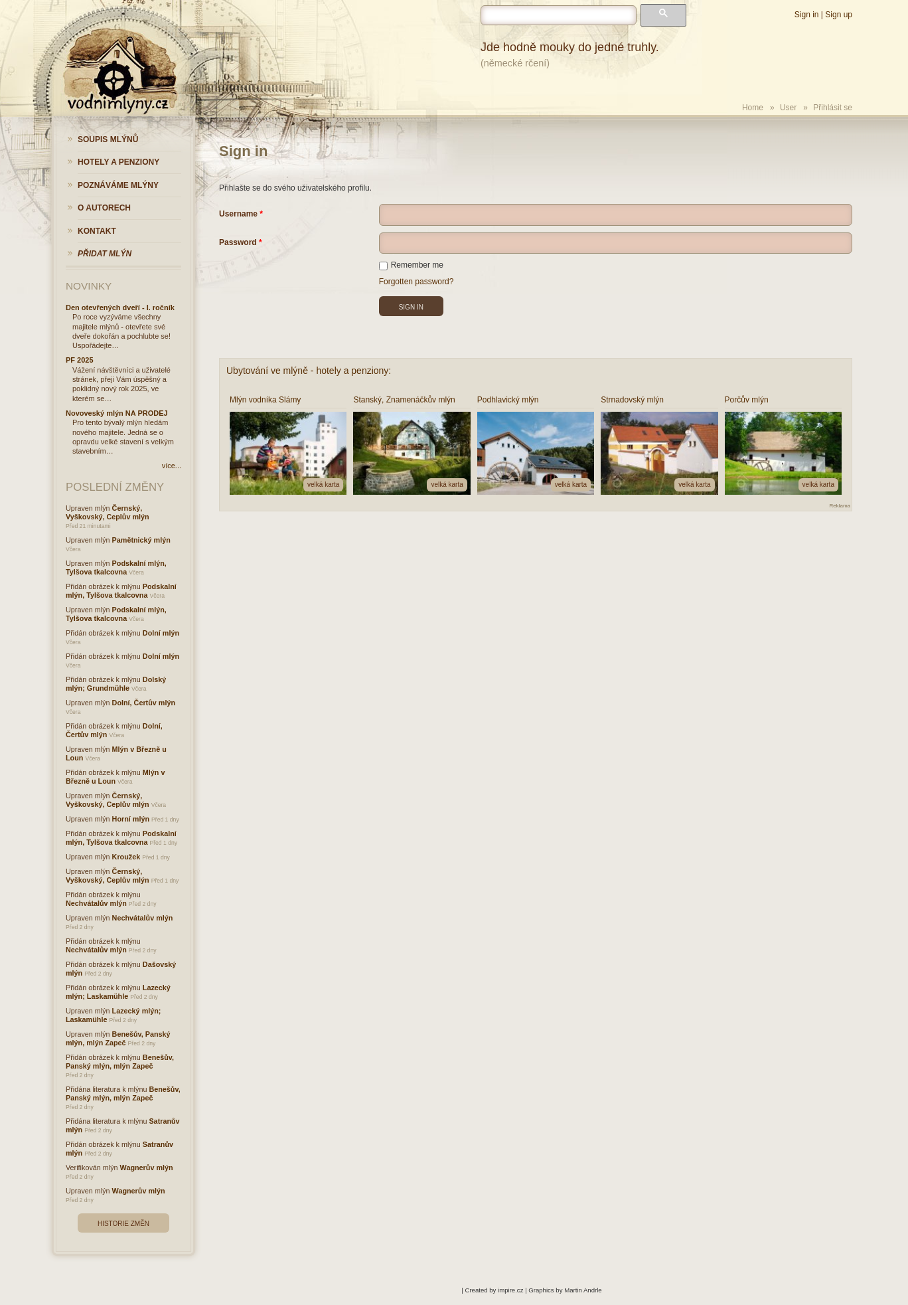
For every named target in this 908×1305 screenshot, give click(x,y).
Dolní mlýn (161, 633)
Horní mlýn (130, 819)
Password (238, 242)
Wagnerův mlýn (146, 1168)
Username (238, 213)
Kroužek (126, 857)
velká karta (323, 484)
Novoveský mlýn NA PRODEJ (117, 413)
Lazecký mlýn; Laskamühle (118, 992)
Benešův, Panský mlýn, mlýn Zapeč (118, 1038)
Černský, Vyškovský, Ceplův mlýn (107, 512)
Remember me (411, 265)
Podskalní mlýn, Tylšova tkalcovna (116, 567)
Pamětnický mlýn (141, 540)
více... (171, 466)
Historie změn (123, 1223)
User (788, 107)
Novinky (89, 286)
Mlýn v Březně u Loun (115, 776)
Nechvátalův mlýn (96, 903)
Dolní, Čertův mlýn (143, 703)
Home (752, 107)
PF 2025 (80, 360)
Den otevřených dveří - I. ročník (120, 307)
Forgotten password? (416, 281)
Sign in (806, 14)
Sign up (838, 14)
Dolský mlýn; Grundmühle (116, 683)
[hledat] (559, 15)
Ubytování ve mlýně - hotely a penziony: (308, 370)
